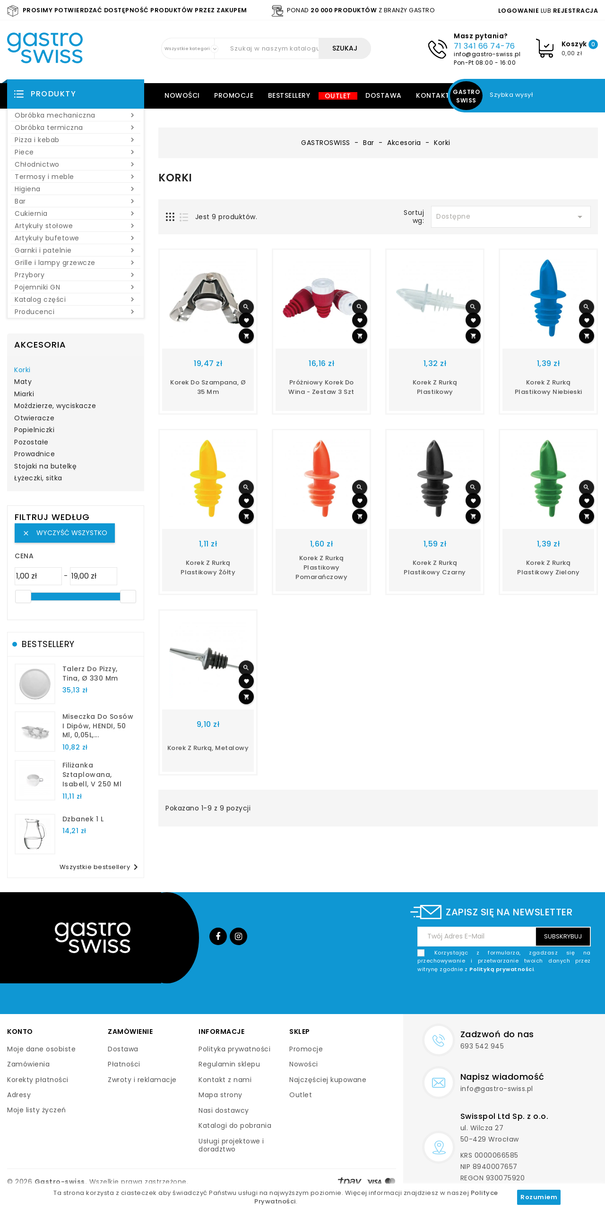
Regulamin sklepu (229, 1064)
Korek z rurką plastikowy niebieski (548, 387)
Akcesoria (40, 344)
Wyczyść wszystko (64, 532)
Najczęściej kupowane (327, 1079)
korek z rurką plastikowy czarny (435, 567)
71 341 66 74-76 (484, 46)
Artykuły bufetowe (76, 238)
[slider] (23, 596)
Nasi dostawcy (224, 1110)
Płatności (124, 1064)
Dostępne (511, 216)
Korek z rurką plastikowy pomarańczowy (321, 567)
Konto (20, 1031)
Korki (22, 370)
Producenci (76, 311)
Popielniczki (34, 430)
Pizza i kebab (76, 140)
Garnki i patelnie (76, 250)
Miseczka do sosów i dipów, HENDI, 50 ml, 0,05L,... (98, 726)
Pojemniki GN (76, 287)
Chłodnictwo (76, 164)
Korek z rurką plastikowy (435, 387)
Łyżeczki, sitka (38, 478)
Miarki (24, 394)
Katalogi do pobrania (235, 1125)
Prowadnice (34, 454)
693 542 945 (482, 1046)
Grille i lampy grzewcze (76, 262)
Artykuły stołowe (76, 225)
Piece (76, 152)
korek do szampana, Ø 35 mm (208, 387)
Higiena (76, 189)
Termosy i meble (76, 176)
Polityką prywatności (501, 969)
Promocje (233, 95)
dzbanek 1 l (83, 819)
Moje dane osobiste (41, 1049)
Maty (23, 382)
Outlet (338, 96)
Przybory (76, 275)
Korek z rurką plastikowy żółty (208, 567)
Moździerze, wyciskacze (55, 406)
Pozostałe (31, 442)
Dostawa (383, 95)
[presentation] (519, 995)
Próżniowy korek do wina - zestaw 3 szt (321, 387)
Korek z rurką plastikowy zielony (548, 567)
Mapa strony (220, 1095)
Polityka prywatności (234, 1049)
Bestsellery (289, 95)
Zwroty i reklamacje (142, 1079)
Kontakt (433, 95)
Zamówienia (28, 1064)
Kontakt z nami (225, 1079)
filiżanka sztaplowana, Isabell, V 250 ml (92, 774)
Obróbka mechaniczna (76, 115)
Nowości (182, 95)
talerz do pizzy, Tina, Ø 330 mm (90, 673)
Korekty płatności (38, 1079)
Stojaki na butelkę (45, 466)
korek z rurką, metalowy (208, 747)
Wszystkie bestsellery (101, 867)
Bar (76, 201)
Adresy (19, 1095)
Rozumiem (538, 1197)
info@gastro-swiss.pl (487, 54)
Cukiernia (76, 213)
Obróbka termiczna (76, 127)
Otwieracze (34, 418)
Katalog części (76, 299)
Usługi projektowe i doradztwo (231, 1145)
